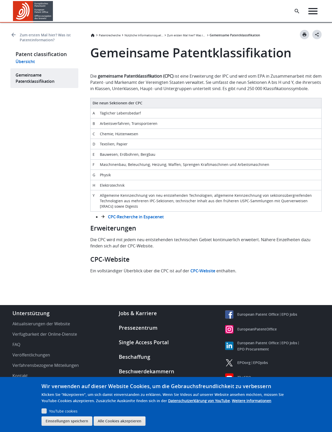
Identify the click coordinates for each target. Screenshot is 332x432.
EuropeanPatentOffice (257, 329)
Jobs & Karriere (138, 313)
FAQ (16, 344)
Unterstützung (31, 313)
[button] (53, 11)
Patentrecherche (110, 35)
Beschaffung (134, 356)
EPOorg (244, 362)
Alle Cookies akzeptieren (119, 421)
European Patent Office (258, 314)
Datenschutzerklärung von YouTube (199, 400)
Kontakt (20, 376)
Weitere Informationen (251, 400)
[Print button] (304, 34)
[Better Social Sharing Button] (317, 34)
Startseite (92, 35)
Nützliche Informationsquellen (144, 35)
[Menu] (313, 11)
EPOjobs (260, 362)
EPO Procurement (253, 349)
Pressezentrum (138, 327)
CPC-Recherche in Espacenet (136, 217)
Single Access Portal (144, 342)
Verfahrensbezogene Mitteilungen (45, 365)
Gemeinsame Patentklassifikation (35, 78)
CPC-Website (202, 271)
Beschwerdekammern (146, 371)
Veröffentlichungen (31, 355)
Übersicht (25, 61)
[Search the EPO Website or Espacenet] (297, 11)
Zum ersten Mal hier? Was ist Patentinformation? (45, 37)
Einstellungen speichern (67, 421)
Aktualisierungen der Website (41, 324)
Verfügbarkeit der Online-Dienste (44, 334)
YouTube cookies (63, 411)
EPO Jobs (289, 314)
